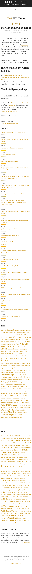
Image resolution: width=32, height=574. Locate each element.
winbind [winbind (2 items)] (27, 405)
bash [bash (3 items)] (24, 335)
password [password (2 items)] (4, 380)
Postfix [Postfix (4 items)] (28, 380)
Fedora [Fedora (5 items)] (16, 347)
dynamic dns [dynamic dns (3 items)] (5, 344)
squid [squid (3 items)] (3, 396)
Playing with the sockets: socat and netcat (13, 196)
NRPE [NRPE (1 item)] (2, 375)
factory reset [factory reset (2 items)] (10, 347)
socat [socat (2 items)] (6, 394)
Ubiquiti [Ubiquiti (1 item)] (3, 401)
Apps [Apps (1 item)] (7, 335)
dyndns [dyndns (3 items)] (12, 344)
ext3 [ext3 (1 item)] (5, 347)
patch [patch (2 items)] (17, 380)
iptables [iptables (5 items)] (14, 356)
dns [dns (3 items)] (17, 342)
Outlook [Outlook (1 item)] (16, 377)
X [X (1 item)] (25, 417)
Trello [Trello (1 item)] (24, 398)
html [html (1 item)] (20, 354)
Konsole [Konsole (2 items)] (17, 361)
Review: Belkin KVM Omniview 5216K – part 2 (14, 312)
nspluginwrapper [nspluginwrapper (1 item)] (8, 375)
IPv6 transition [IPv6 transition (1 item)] (24, 356)
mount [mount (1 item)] (18, 368)
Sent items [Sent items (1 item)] (9, 391)
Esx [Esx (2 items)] (26, 344)
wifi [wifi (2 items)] (23, 405)
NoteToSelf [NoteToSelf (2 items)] (27, 373)
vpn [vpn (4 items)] (28, 403)
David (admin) (24, 33)
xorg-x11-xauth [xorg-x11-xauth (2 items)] (15, 420)
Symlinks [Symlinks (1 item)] (17, 396)
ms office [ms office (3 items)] (27, 368)
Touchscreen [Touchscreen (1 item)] (20, 398)
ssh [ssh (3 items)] (6, 396)
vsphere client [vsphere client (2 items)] (5, 405)
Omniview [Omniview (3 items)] (4, 377)
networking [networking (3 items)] (9, 373)
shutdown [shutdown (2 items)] (28, 391)
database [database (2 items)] (21, 339)
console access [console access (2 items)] (6, 339)
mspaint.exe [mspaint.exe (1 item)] (3, 370)
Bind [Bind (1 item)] (2, 337)
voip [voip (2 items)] (25, 403)
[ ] (16, 566)
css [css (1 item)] (11, 339)
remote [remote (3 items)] (10, 384)
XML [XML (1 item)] (2, 420)
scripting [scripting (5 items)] (4, 389)
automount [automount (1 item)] (16, 335)
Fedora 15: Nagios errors (8, 157)
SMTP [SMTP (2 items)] (2, 394)
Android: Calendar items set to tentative (12, 150)
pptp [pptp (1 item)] (8, 382)
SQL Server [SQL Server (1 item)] (14, 393)
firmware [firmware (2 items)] (10, 351)
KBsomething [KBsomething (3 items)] (20, 358)
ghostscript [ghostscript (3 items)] (4, 354)
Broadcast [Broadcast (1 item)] (5, 337)
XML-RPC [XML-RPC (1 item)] (5, 420)
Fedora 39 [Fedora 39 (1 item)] (17, 349)
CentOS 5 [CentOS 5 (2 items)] (23, 337)
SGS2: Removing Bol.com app (10, 163)
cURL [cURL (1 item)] (18, 339)
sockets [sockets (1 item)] (10, 393)
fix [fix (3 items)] (14, 351)
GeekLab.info (12, 107)
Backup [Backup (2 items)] (21, 335)
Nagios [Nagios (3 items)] (13, 370)
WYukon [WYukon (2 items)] (22, 417)
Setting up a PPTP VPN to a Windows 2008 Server (15, 297)
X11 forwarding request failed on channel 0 (14, 275)
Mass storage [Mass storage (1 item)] (18, 366)
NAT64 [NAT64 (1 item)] (22, 370)
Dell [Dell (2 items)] (29, 339)
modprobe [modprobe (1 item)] (3, 368)
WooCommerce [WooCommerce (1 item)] (4, 415)
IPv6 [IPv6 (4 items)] (19, 356)
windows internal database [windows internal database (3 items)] (21, 410)
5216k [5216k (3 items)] (6, 333)
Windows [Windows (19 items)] (6, 407)
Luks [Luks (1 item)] (6, 366)
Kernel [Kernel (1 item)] (29, 358)
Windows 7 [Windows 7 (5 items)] (15, 408)
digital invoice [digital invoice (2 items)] (9, 342)
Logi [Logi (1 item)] (10, 363)
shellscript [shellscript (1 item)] (22, 391)
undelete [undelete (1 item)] (9, 401)
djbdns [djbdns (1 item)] (14, 342)
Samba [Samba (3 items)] (3, 387)
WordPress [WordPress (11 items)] (13, 415)
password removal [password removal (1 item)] (11, 380)
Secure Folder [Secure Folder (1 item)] (11, 389)
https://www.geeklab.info (9, 114)
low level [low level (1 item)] (3, 366)
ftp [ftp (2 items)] (19, 351)
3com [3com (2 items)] (2, 333)
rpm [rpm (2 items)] (22, 384)
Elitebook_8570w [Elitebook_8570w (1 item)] (19, 344)
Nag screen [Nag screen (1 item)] (17, 370)
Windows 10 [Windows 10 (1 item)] (22, 408)
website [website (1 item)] (20, 405)
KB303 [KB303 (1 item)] (2, 358)
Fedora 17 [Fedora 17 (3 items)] (11, 349)
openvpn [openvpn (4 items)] (11, 377)
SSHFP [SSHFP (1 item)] (8, 396)
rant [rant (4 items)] (2, 384)
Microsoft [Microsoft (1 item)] (24, 366)
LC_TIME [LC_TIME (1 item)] (25, 361)
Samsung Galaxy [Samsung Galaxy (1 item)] (9, 387)
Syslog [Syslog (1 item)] (26, 396)
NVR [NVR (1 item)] (17, 375)
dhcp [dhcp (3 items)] (2, 342)
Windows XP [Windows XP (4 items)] (20, 413)
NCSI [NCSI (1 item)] (25, 370)
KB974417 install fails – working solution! (13, 135)
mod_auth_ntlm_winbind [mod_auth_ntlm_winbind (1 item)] (11, 368)
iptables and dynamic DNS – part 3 (11, 262)
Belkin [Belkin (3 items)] (29, 335)
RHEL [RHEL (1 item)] (19, 384)
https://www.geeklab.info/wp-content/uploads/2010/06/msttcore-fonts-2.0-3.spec (15, 80)
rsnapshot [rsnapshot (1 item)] (26, 384)
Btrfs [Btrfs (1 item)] (9, 337)
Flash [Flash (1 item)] (16, 351)
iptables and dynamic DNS (9, 231)
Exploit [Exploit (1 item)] (2, 347)
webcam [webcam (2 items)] (16, 405)
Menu (15, 9)
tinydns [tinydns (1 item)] (15, 398)
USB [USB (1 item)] (22, 401)
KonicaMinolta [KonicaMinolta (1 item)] (12, 361)
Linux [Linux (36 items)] (4, 363)
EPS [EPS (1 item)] (24, 344)
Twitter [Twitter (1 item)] (28, 398)
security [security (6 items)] (18, 389)
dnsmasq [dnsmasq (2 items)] (21, 342)
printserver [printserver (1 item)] (16, 382)
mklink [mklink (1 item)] (28, 366)
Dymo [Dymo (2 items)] (26, 342)
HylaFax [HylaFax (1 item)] (22, 354)
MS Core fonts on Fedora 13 (16, 29)
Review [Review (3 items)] (15, 384)
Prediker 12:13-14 (25, 545)
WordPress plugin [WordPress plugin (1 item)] (22, 415)
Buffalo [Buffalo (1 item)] (13, 337)
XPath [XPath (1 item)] (21, 420)
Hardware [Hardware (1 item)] (16, 354)
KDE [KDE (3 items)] (26, 358)
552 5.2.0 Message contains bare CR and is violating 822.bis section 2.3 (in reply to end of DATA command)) (14, 205)
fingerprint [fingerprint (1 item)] (22, 349)
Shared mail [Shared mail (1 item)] (17, 391)
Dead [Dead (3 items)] (26, 339)
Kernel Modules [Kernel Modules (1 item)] (4, 361)
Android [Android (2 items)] (28, 333)
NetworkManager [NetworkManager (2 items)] (19, 373)
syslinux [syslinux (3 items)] (22, 396)
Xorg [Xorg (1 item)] (9, 420)
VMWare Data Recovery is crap (10, 238)
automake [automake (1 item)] (11, 335)
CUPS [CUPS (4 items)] (14, 340)
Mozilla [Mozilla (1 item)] (22, 368)
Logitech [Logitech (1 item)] (27, 363)
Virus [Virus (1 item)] (24, 401)
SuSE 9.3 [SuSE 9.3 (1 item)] (13, 396)
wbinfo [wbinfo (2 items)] (11, 405)
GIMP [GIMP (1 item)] (10, 354)
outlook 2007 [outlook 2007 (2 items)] (22, 377)
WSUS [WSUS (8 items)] (17, 417)
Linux (16, 24)
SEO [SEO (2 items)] (13, 391)
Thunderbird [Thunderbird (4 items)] (8, 398)
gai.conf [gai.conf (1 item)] (22, 351)
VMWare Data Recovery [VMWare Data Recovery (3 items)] (16, 403)
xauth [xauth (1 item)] (27, 417)
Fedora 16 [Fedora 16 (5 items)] (4, 349)
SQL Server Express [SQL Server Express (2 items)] (23, 394)
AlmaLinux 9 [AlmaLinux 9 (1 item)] (23, 332)
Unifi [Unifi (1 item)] (13, 401)
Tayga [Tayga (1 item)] (2, 398)
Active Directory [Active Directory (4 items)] (14, 333)
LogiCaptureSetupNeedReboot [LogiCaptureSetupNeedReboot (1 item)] (18, 363)
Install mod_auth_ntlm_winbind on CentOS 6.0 (14, 268)
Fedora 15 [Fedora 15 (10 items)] (24, 347)
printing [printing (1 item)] (11, 382)
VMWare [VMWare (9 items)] (5, 403)
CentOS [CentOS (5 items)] (18, 337)
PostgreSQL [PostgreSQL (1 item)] (4, 382)
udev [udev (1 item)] (6, 401)
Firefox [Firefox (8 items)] (4, 351)
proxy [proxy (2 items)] (24, 382)
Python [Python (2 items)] (28, 382)
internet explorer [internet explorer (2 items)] (6, 356)
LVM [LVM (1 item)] (9, 366)
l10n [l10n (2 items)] (21, 361)
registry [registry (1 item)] (6, 384)
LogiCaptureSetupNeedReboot (10, 126)
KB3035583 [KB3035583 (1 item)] (12, 358)
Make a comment (16, 35)
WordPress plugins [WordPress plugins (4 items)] (8, 418)
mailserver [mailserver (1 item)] (12, 366)
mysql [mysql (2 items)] (8, 370)
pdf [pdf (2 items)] (20, 380)
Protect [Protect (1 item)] (20, 382)
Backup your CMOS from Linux (10, 319)
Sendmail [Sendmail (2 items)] (3, 391)
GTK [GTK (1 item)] (13, 354)
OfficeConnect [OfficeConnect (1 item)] (21, 375)
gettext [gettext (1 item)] (25, 351)
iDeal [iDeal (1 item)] (26, 354)
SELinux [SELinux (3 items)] (24, 389)
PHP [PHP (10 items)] (23, 380)
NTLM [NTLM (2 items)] (14, 375)
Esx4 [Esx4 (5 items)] (29, 344)
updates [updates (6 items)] (17, 401)
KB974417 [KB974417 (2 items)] (7, 358)
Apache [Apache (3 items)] (3, 335)
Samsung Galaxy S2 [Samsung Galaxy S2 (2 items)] (19, 387)
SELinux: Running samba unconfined (12, 290)
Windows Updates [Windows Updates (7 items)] (8, 413)
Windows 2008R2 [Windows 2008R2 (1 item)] (8, 410)
